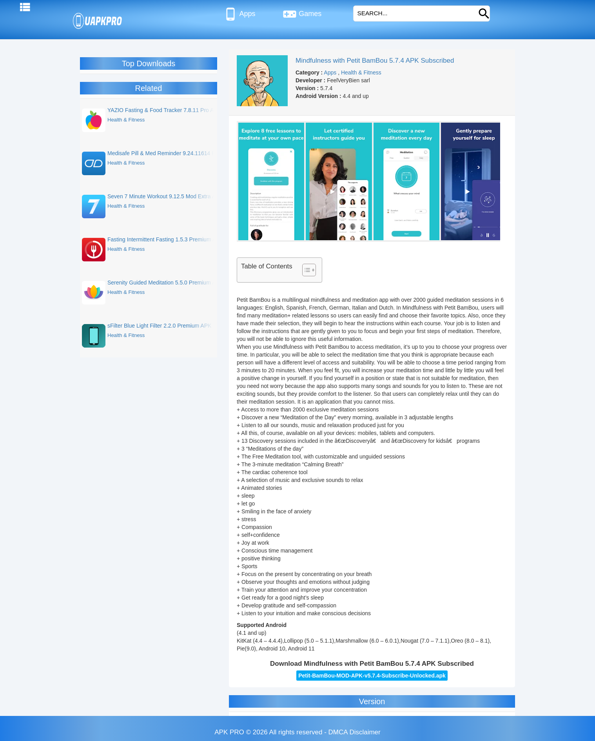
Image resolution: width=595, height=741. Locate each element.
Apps (239, 14)
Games (302, 14)
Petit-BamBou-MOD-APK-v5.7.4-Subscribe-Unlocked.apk (372, 675)
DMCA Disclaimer (354, 732)
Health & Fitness (361, 72)
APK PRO (229, 732)
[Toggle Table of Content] (305, 270)
